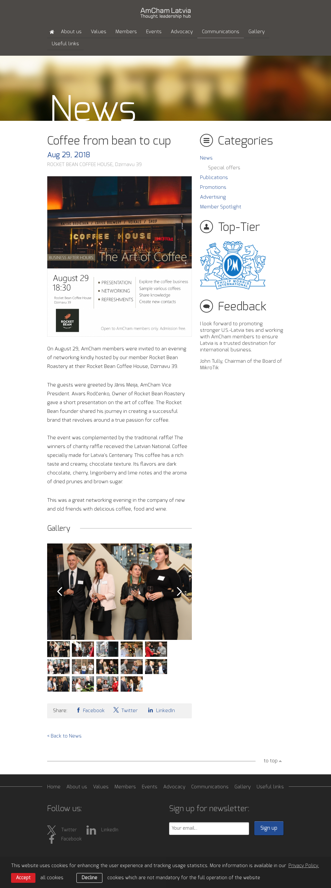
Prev (59, 591)
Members (126, 31)
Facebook (90, 710)
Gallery (256, 31)
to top (271, 760)
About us (71, 31)
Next (179, 591)
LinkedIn (160, 710)
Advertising (213, 197)
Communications (220, 31)
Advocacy (182, 31)
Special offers (224, 167)
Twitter (125, 710)
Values (98, 31)
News (206, 158)
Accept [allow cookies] (23, 878)
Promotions (213, 187)
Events (154, 31)
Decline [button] (89, 878)
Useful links (65, 43)
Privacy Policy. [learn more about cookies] (303, 866)
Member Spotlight (220, 206)
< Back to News (64, 736)
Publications (214, 177)
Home (53, 786)
